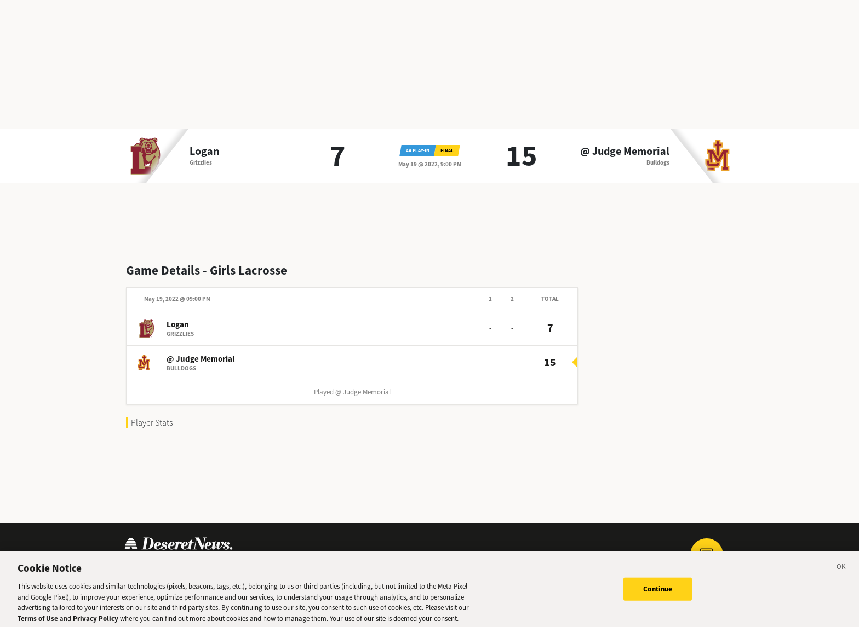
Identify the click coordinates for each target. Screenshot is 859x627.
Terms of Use (38, 621)
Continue (657, 592)
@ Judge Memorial (624, 151)
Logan (204, 151)
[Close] (841, 572)
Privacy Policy (95, 621)
